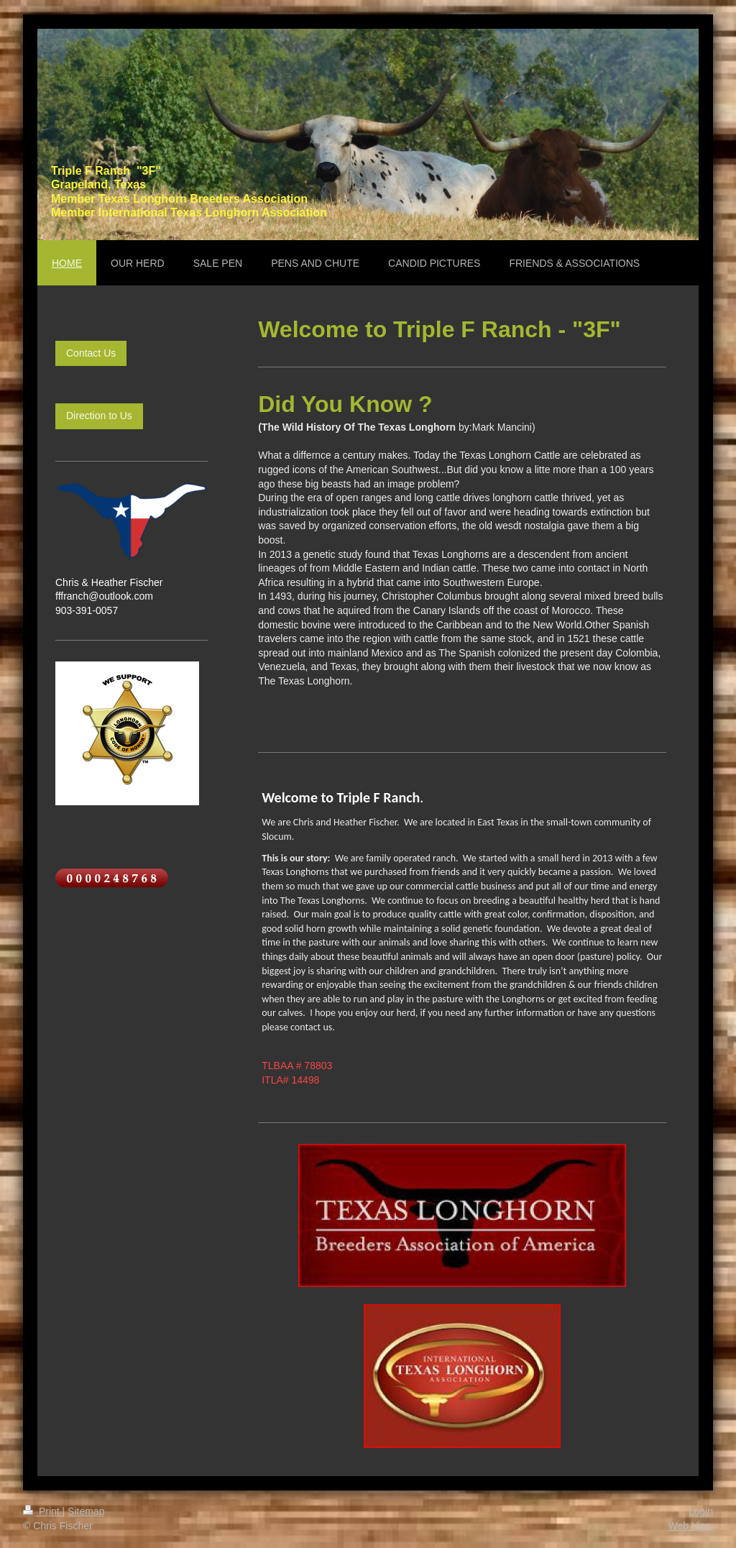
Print (43, 1511)
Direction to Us (99, 415)
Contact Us (91, 353)
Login (701, 1511)
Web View (690, 1525)
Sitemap (86, 1511)
